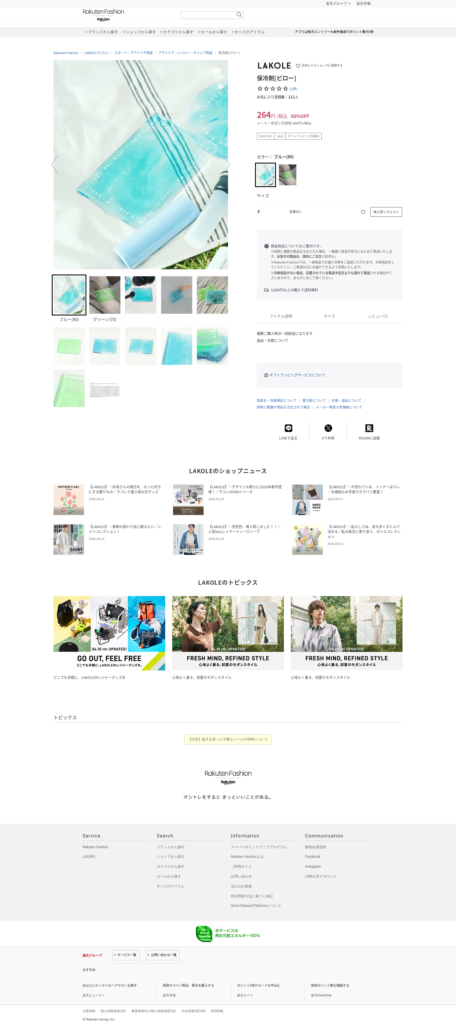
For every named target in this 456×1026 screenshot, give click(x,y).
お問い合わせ (241, 876)
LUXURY (89, 857)
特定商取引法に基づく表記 (252, 896)
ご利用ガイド (241, 866)
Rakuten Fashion (128, 15)
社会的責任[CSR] (193, 1011)
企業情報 (89, 1011)
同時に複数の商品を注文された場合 (283, 407)
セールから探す (169, 876)
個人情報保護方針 (113, 1011)
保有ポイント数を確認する (330, 985)
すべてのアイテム (171, 886)
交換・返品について (346, 400)
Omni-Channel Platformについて (256, 906)
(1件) (294, 89)
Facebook (312, 857)
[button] (55, 164)
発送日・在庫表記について (277, 400)
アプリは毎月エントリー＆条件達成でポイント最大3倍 (334, 32)
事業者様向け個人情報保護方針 (153, 1011)
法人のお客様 (241, 886)
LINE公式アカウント (321, 876)
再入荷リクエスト (386, 211)
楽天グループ (336, 3)
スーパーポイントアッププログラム (259, 847)
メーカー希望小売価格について (339, 407)
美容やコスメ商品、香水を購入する (188, 985)
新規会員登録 (315, 847)
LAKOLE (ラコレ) (96, 53)
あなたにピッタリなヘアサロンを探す (110, 985)
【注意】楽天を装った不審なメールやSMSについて (228, 739)
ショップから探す (171, 857)
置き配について (314, 400)
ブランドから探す (171, 847)
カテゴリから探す (171, 866)
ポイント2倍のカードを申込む (258, 985)
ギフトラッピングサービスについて (297, 375)
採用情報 (217, 1011)
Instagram (313, 866)
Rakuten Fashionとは (247, 857)
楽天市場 (363, 3)
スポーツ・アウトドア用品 (133, 53)
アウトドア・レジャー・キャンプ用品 (185, 53)
